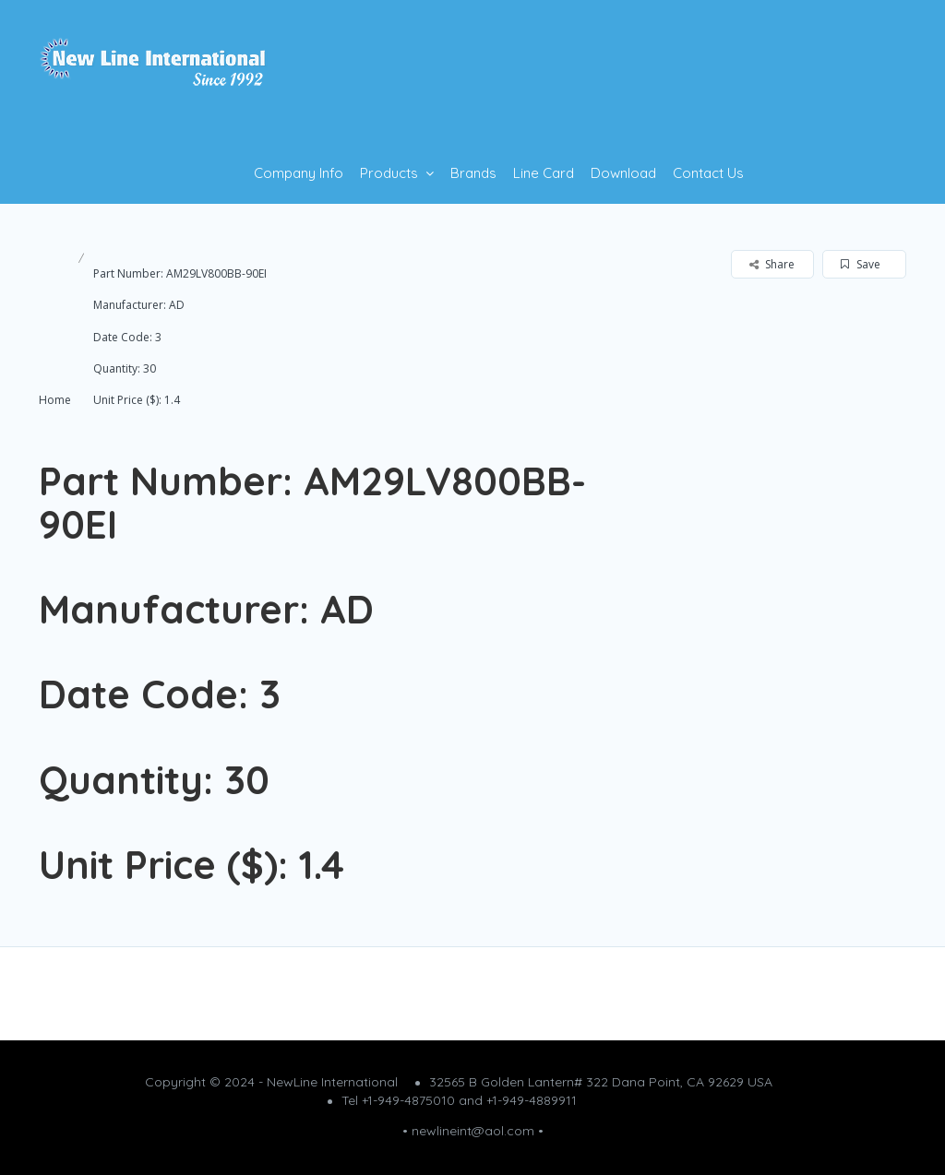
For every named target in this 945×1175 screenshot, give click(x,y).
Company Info (298, 173)
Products (389, 173)
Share (772, 264)
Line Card (543, 173)
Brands (473, 173)
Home (55, 400)
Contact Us (708, 173)
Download (623, 173)
